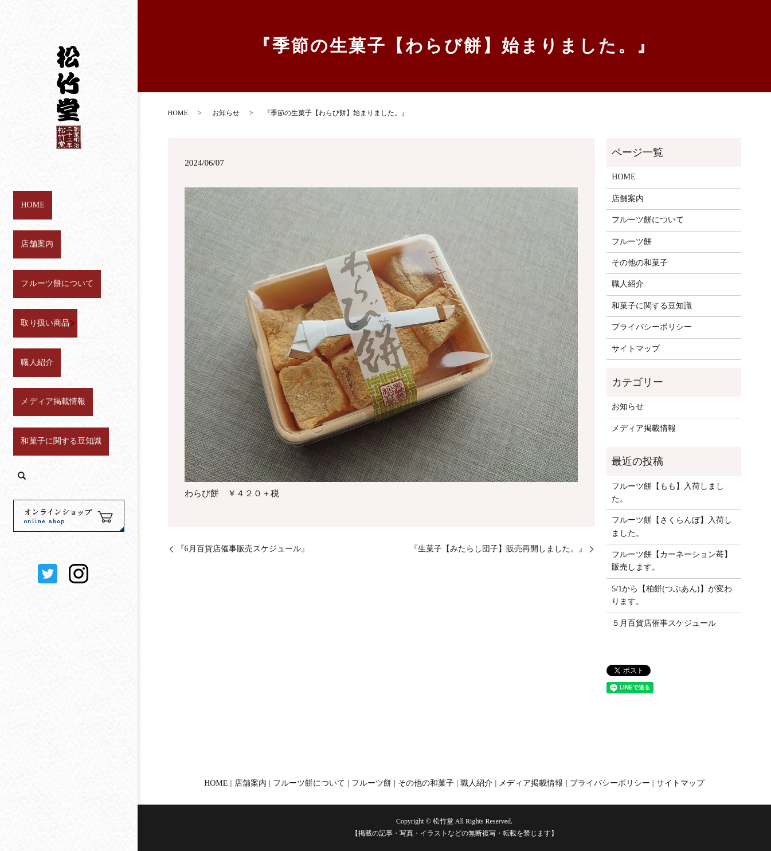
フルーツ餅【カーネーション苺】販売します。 (672, 560)
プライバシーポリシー (652, 327)
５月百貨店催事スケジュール (664, 623)
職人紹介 (31, 312)
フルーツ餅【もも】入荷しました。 (668, 492)
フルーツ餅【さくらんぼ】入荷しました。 (672, 526)
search (21, 399)
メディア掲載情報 (48, 341)
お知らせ (226, 113)
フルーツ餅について (53, 256)
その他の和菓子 (640, 262)
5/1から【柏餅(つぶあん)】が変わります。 (671, 595)
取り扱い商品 (39, 284)
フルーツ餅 (632, 241)
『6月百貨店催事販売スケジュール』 (243, 548)
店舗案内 (31, 227)
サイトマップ (636, 348)
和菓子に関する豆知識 (57, 370)
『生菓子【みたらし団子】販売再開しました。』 (498, 548)
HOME (27, 199)
